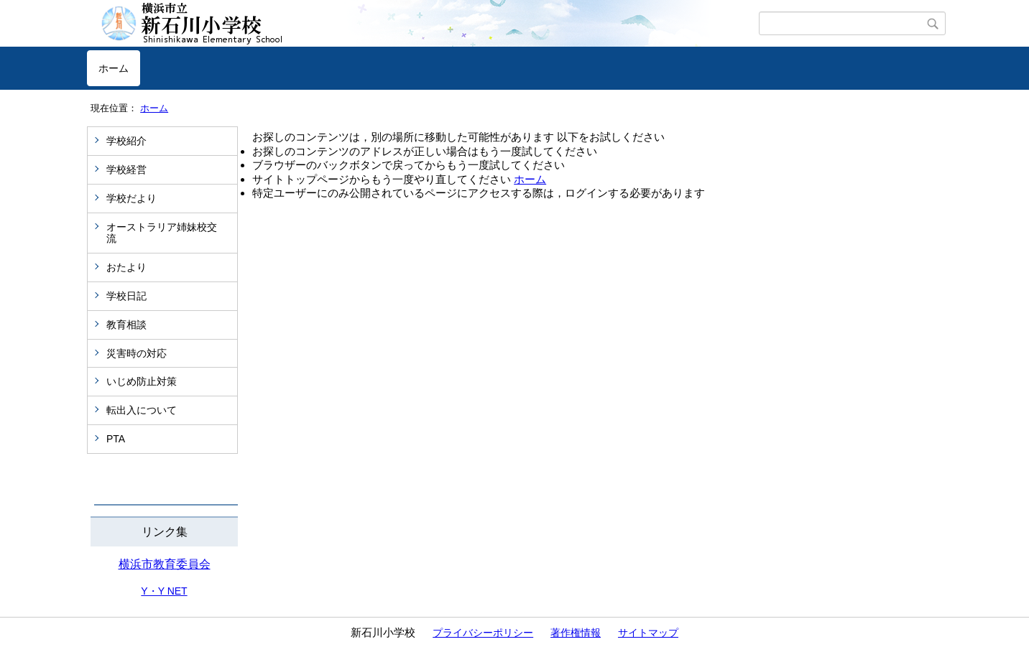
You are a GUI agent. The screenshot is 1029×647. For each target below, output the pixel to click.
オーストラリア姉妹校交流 (161, 233)
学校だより (131, 198)
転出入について (141, 410)
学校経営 (126, 169)
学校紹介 (126, 140)
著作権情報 (575, 632)
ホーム (113, 68)
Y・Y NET (164, 591)
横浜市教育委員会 (165, 564)
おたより (126, 267)
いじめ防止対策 (141, 381)
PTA (115, 438)
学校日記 (126, 296)
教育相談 (126, 324)
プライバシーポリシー (483, 632)
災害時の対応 (136, 353)
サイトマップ (648, 632)
